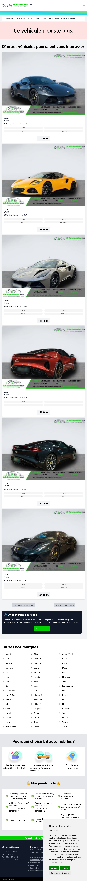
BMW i (8, 663)
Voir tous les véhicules (65, 605)
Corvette (9, 668)
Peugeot (37, 708)
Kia (6, 686)
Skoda (8, 717)
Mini (7, 704)
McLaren (9, 699)
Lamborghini (67, 686)
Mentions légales (37, 860)
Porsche (9, 713)
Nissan (65, 704)
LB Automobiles (9, 18)
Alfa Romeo (10, 654)
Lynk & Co (9, 695)
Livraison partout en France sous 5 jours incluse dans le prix (18, 796)
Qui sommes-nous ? (38, 857)
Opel (7, 708)
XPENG (65, 726)
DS (6, 672)
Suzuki (8, 722)
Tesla (36, 722)
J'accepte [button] (54, 868)
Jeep (64, 681)
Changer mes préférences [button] (60, 873)
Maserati (38, 695)
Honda (37, 677)
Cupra (36, 668)
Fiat (64, 672)
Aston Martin (68, 654)
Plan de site (34, 865)
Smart (36, 717)
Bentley (37, 658)
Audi (7, 658)
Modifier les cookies (38, 870)
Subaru (65, 717)
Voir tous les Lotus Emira (23, 605)
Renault (37, 713)
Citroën (65, 663)
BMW (65, 658)
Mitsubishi (38, 704)
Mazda (65, 695)
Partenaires (34, 868)
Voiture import (22, 18)
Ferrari (37, 672)
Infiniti (8, 681)
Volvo (36, 726)
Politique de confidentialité (41, 862)
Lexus (36, 690)
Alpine (37, 654)
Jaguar (37, 681)
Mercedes (38, 699)
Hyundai (66, 677)
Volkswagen (10, 726)
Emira (38, 18)
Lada (36, 686)
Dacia (64, 668)
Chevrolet (38, 663)
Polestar (65, 708)
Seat (64, 713)
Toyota (65, 722)
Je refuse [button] (65, 868)
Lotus (32, 18)
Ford (7, 677)
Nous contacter (41, 629)
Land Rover (10, 690)
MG (64, 699)
